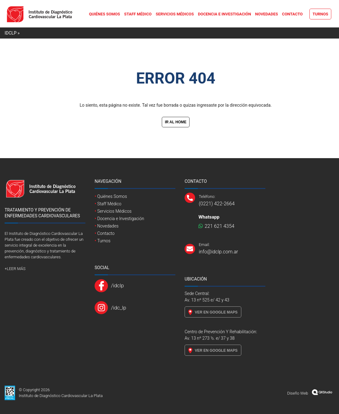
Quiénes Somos (104, 14)
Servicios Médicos (175, 14)
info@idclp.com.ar (218, 252)
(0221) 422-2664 (217, 204)
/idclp (117, 285)
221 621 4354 (216, 226)
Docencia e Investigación (224, 14)
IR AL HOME (175, 122)
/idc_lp (118, 308)
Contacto (292, 14)
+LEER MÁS (15, 268)
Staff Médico (138, 14)
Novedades (266, 14)
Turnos (320, 14)
